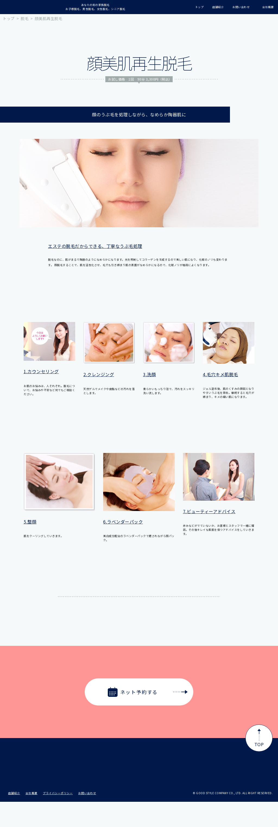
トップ (9, 18)
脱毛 (25, 18)
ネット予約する (148, 692)
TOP (259, 738)
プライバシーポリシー (58, 818)
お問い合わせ (87, 818)
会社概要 (31, 818)
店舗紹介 (14, 818)
